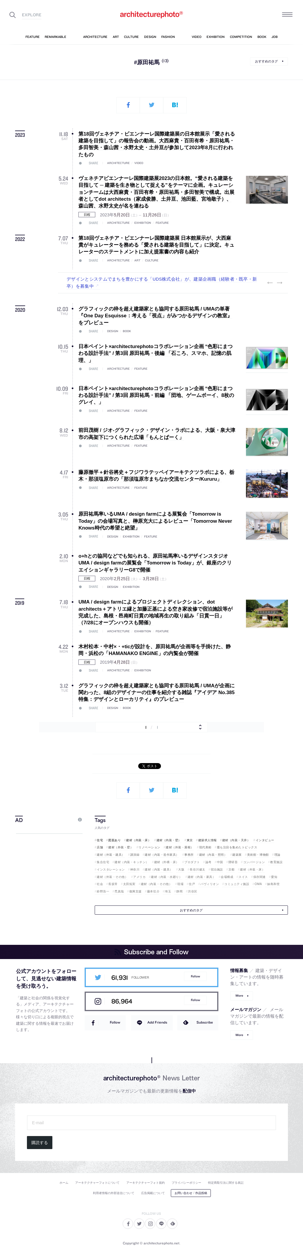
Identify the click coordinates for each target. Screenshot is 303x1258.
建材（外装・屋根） (180, 847)
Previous (270, 283)
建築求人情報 (207, 840)
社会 (100, 884)
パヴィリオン (209, 884)
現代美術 (205, 847)
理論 (277, 854)
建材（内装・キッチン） (132, 862)
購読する (39, 1142)
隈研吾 (233, 862)
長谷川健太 (197, 869)
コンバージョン (254, 862)
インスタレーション (111, 869)
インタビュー (265, 840)
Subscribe (204, 1022)
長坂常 (113, 884)
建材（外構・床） (166, 862)
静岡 (179, 891)
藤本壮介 (153, 891)
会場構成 (227, 877)
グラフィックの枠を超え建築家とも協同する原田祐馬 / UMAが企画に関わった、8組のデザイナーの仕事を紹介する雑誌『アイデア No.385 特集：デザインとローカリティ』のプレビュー (159, 692)
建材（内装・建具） (159, 869)
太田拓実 (129, 884)
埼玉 (168, 891)
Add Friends (157, 1022)
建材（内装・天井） (236, 840)
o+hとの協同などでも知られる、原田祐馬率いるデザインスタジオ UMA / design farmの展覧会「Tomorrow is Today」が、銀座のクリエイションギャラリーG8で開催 (155, 563)
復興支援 (135, 891)
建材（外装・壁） (120, 847)
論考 (208, 862)
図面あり (114, 840)
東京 (190, 840)
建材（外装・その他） (112, 877)
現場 (180, 884)
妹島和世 (273, 884)
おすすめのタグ (266, 61)
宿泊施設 (217, 869)
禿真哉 (119, 891)
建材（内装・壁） (169, 840)
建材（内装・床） (138, 840)
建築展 (237, 854)
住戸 (192, 884)
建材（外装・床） (252, 869)
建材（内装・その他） (156, 884)
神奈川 (135, 869)
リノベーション (149, 847)
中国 (220, 862)
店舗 (100, 847)
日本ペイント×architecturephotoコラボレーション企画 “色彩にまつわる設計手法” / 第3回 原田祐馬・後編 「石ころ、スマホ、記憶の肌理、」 (155, 353)
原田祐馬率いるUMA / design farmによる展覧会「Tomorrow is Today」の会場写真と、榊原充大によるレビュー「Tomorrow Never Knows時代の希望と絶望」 (155, 521)
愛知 (274, 877)
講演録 (135, 854)
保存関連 (259, 877)
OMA (258, 884)
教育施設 (276, 862)
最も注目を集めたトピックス (237, 847)
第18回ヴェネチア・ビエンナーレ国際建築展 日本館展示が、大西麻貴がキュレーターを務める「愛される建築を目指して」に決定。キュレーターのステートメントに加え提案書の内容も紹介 (156, 245)
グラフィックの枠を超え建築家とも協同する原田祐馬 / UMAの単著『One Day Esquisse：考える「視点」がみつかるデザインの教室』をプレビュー (155, 316)
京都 (231, 869)
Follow (195, 976)
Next (280, 283)
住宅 (100, 840)
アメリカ (139, 877)
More (239, 996)
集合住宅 (103, 862)
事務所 (189, 854)
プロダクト (192, 862)
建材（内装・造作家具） (162, 854)
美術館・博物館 (258, 854)
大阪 (181, 869)
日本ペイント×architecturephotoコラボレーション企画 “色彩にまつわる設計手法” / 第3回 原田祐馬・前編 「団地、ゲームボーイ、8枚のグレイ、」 (156, 395)
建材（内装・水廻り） (166, 877)
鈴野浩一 (103, 891)
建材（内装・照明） (213, 854)
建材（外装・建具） (111, 854)
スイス (243, 877)
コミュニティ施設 (236, 884)
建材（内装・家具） (202, 877)
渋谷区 (192, 891)
